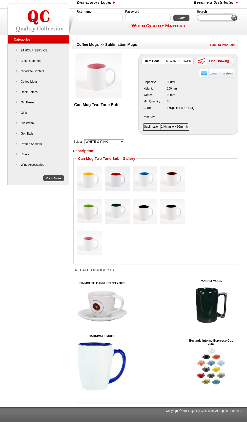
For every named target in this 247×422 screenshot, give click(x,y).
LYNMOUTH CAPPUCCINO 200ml (102, 283)
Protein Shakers (31, 144)
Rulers (25, 154)
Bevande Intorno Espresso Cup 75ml (211, 342)
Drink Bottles (29, 92)
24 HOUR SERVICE (34, 50)
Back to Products (222, 45)
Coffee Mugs (29, 81)
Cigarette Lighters (32, 71)
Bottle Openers (31, 61)
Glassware (28, 123)
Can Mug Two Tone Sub (96, 105)
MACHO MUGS (211, 281)
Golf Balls (27, 133)
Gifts (24, 113)
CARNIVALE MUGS (102, 336)
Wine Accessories (32, 164)
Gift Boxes (27, 102)
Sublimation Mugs (121, 44)
